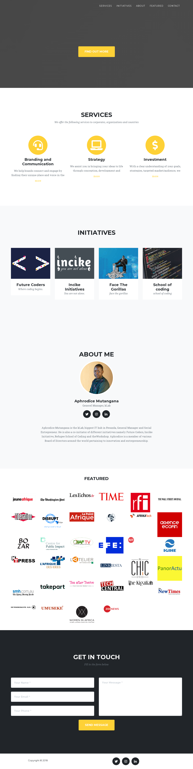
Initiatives (124, 7)
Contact (174, 7)
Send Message (96, 725)
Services (105, 7)
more (38, 180)
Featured (156, 7)
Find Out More (97, 51)
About (140, 7)
